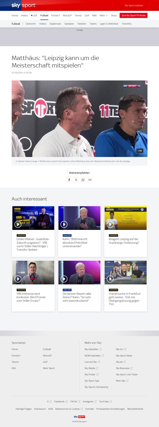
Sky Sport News (124, 355)
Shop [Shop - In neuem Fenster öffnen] (114, 15)
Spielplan (69, 23)
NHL (14, 368)
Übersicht (31, 23)
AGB (50, 408)
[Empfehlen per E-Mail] (90, 179)
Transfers (127, 23)
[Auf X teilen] (76, 179)
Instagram (89, 402)
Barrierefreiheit (135, 408)
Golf (87, 15)
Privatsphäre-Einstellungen (110, 408)
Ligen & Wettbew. (109, 23)
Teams (93, 23)
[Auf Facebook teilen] (69, 179)
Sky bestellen (93, 350)
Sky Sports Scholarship (96, 387)
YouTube (105, 402)
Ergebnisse (55, 23)
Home (15, 15)
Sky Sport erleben (134, 5)
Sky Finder (91, 375)
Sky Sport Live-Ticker (127, 374)
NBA (94, 15)
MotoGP (67, 15)
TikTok (74, 402)
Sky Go (120, 350)
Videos (24, 15)
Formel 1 (55, 15)
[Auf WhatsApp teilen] (83, 179)
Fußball (44, 15)
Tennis (78, 15)
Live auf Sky (92, 362)
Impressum (40, 408)
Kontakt (89, 408)
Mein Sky (122, 381)
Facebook (60, 402)
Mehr (104, 15)
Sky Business (124, 369)
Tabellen (81, 23)
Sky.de (120, 362)
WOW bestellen (94, 356)
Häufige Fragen (24, 408)
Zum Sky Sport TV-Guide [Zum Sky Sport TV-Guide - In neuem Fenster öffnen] (133, 15)
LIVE (35, 15)
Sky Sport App (92, 380)
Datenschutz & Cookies (68, 409)
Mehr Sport (49, 368)
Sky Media (91, 369)
